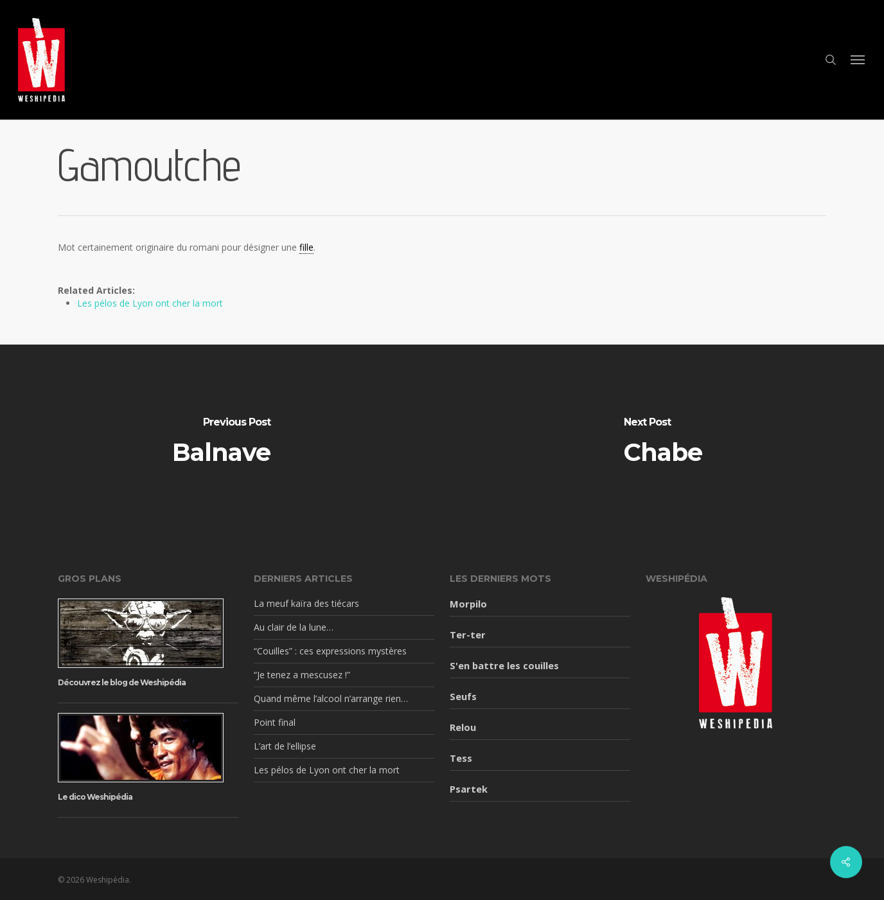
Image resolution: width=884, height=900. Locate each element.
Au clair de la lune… (293, 627)
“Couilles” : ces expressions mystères (330, 651)
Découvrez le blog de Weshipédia (122, 682)
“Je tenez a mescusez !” (302, 675)
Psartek (469, 788)
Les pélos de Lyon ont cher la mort (150, 303)
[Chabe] (663, 441)
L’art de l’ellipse (285, 746)
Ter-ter (468, 634)
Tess (461, 758)
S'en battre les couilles (504, 665)
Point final (275, 722)
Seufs (463, 696)
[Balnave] (221, 441)
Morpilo (468, 603)
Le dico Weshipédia (95, 797)
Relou (463, 727)
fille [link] (306, 247)
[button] (858, 59)
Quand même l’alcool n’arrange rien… (331, 698)
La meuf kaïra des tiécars (306, 603)
